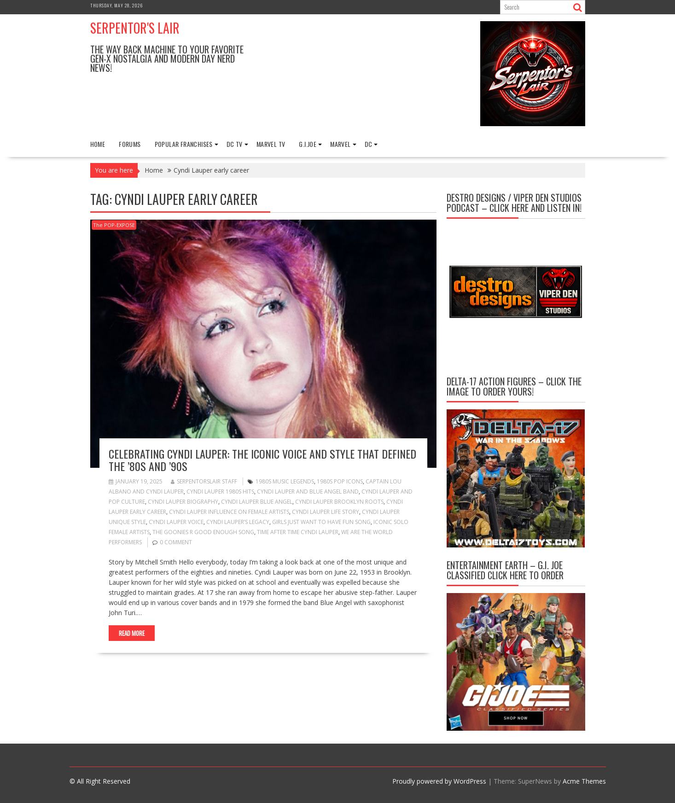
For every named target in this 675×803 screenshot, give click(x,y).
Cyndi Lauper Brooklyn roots (339, 502)
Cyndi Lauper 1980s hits (220, 491)
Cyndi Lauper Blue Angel (256, 502)
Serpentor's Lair (135, 27)
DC (368, 144)
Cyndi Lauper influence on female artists (229, 512)
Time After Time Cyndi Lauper (297, 532)
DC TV (235, 144)
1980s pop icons (340, 481)
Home (97, 144)
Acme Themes (584, 781)
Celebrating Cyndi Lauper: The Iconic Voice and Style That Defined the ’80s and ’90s (262, 459)
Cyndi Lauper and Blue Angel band (308, 491)
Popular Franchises (184, 144)
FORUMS (129, 144)
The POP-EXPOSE (114, 224)
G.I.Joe (307, 144)
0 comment (176, 542)
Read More (132, 633)
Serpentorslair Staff (204, 481)
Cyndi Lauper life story (325, 512)
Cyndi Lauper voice (176, 522)
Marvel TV (270, 144)
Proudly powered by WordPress (439, 781)
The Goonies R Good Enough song (203, 532)
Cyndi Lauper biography (183, 502)
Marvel (340, 144)
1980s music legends (285, 481)
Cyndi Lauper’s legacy (237, 522)
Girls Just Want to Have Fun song (321, 522)
